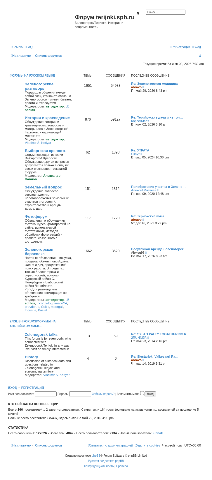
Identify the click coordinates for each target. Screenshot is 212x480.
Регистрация (32, 387)
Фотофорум (36, 216)
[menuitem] (29, 46)
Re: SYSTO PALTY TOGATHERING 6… (160, 334)
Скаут (135, 154)
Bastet (42, 310)
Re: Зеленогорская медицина (154, 83)
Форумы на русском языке (32, 75)
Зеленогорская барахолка (39, 251)
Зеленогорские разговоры (39, 86)
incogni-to (44, 303)
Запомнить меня (130, 394)
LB (67, 106)
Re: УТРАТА (140, 150)
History (31, 357)
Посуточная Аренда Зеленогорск (157, 249)
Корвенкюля (140, 121)
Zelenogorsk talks (41, 334)
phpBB (96, 455)
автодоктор (55, 106)
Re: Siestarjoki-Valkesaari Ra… (154, 356)
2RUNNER (139, 337)
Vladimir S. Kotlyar (38, 142)
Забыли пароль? (103, 394)
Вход (12, 387)
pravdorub (32, 306)
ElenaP (157, 433)
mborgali (57, 306)
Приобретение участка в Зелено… (158, 186)
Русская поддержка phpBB (106, 461)
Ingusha (30, 310)
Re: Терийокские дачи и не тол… (157, 117)
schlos (30, 110)
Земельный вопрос (43, 187)
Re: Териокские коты (147, 216)
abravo (136, 87)
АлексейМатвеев (144, 190)
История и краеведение (47, 118)
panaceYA (60, 303)
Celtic (45, 306)
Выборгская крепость (46, 151)
